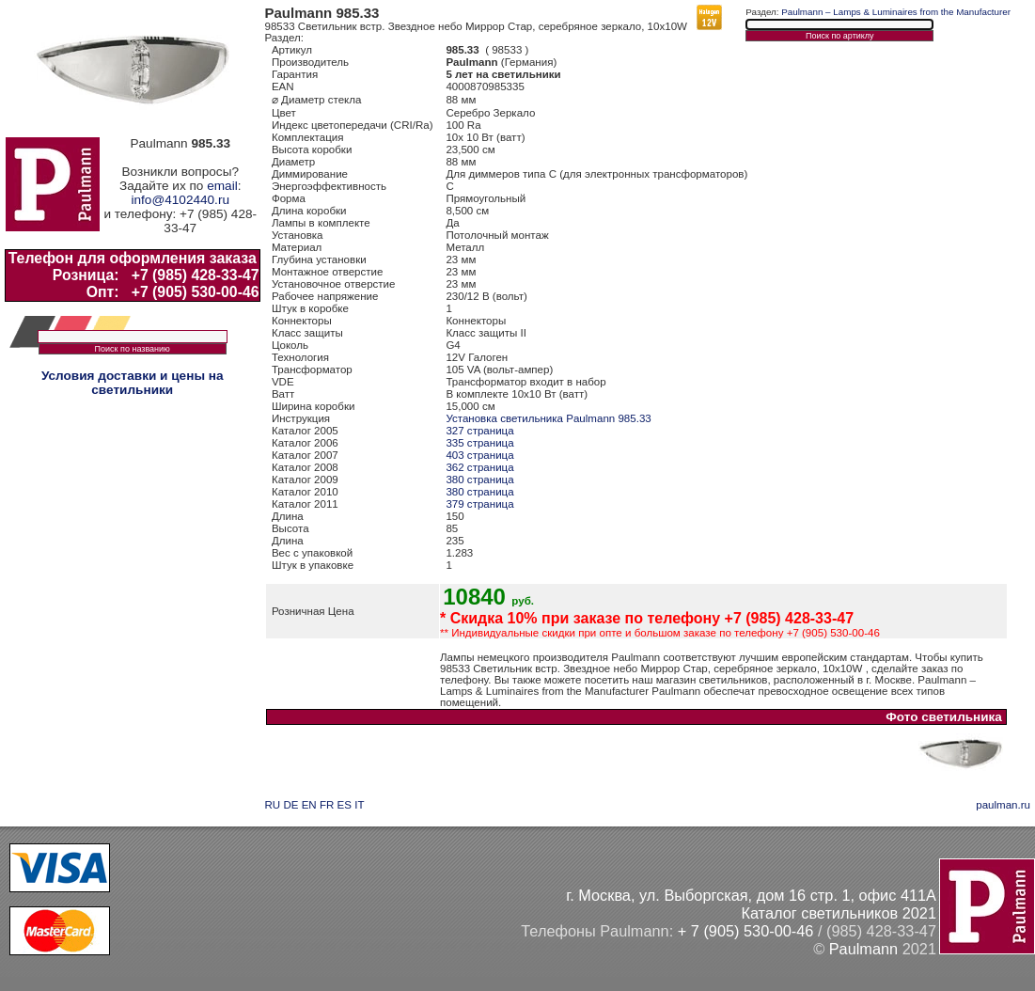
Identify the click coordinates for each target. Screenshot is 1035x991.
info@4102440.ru (180, 200)
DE (290, 804)
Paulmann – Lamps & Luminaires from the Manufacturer (896, 12)
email (222, 186)
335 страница (479, 442)
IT (359, 804)
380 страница (479, 479)
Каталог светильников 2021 (838, 912)
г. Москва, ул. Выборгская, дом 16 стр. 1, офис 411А (751, 895)
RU (273, 804)
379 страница (479, 504)
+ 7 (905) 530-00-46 (746, 930)
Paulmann (863, 948)
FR (327, 804)
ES (344, 804)
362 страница (479, 467)
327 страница (479, 430)
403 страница (479, 455)
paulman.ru (1003, 804)
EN (309, 804)
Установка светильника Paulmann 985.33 (548, 418)
